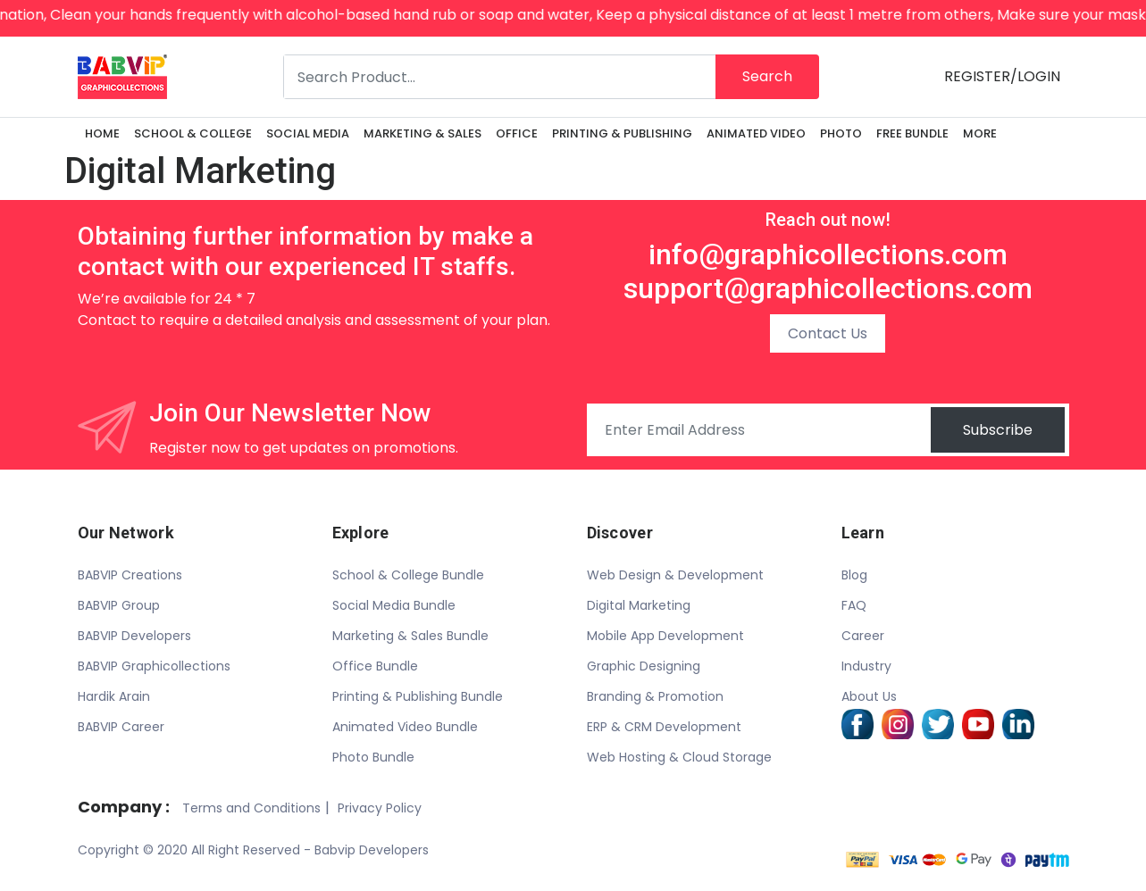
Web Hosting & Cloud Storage (679, 757)
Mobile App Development (665, 636)
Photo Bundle (373, 757)
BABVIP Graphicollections (154, 666)
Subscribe (998, 430)
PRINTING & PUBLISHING (622, 133)
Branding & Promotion (655, 696)
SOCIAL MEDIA (307, 133)
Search (767, 76)
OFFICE (517, 133)
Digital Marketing (638, 605)
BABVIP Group (119, 605)
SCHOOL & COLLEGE (193, 133)
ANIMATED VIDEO (756, 133)
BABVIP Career (121, 727)
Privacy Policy (380, 808)
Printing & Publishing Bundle (417, 696)
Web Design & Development (675, 575)
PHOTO (841, 133)
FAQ (853, 605)
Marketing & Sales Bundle (410, 636)
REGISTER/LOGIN (1002, 76)
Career (862, 636)
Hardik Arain (114, 696)
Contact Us (827, 333)
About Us (869, 696)
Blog (854, 575)
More (980, 133)
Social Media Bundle (394, 605)
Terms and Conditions (251, 808)
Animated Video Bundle (405, 727)
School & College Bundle (408, 575)
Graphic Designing (643, 666)
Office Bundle (375, 666)
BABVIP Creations (130, 575)
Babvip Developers (371, 850)
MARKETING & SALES (422, 133)
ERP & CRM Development (664, 727)
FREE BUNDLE (912, 133)
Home (102, 133)
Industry (866, 666)
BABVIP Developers (134, 636)
